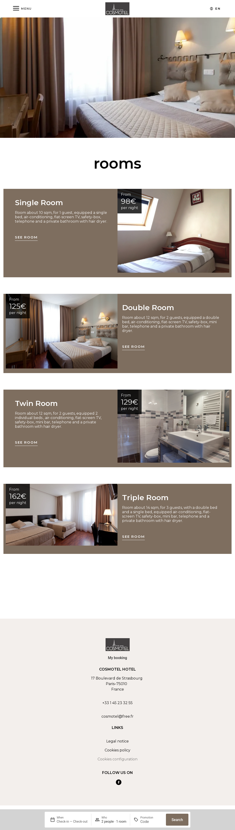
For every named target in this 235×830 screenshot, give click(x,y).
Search (177, 820)
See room (26, 237)
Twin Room (36, 403)
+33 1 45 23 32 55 (117, 703)
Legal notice (117, 741)
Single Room (39, 202)
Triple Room (145, 497)
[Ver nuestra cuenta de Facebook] (118, 782)
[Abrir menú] (21, 9)
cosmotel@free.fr (117, 716)
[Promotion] (151, 821)
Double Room (148, 307)
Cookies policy (117, 750)
